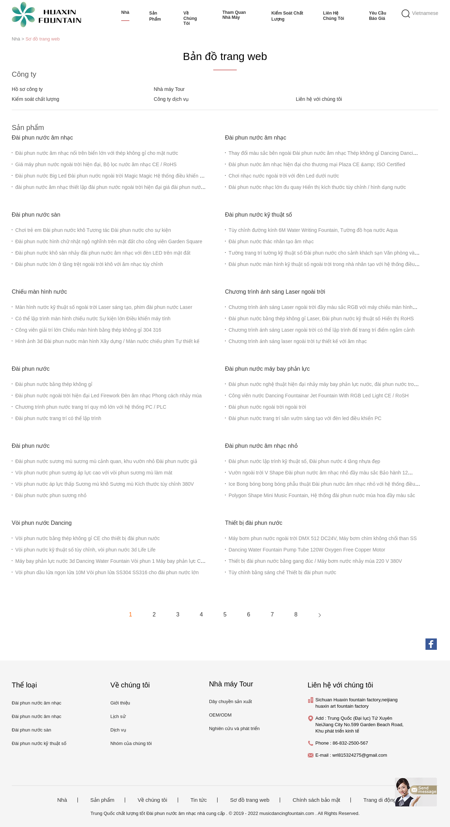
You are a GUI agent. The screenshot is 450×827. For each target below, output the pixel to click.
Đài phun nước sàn (36, 215)
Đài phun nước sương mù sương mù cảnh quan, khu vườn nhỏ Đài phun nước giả (106, 461)
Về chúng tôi (190, 18)
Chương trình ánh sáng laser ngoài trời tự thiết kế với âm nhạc (298, 341)
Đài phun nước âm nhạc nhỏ (261, 446)
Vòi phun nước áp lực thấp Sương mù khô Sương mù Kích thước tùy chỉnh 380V (104, 484)
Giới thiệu (120, 703)
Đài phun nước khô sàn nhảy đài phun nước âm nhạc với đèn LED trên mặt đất (103, 253)
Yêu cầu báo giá (377, 16)
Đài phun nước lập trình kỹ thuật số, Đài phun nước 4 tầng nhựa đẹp (304, 461)
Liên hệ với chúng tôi (319, 99)
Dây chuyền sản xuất (230, 701)
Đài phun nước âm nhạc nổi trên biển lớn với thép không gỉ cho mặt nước (96, 153)
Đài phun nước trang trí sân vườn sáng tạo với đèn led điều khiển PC (305, 418)
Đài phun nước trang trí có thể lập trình (58, 418)
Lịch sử (117, 716)
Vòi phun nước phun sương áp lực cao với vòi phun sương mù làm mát (93, 472)
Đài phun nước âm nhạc (42, 138)
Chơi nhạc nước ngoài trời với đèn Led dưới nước (284, 176)
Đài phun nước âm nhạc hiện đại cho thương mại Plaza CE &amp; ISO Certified (317, 164)
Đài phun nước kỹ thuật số (258, 215)
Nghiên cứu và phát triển (234, 728)
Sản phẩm (155, 16)
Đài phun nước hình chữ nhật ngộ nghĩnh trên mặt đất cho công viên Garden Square (108, 241)
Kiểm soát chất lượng (287, 16)
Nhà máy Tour (169, 89)
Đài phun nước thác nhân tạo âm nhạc (271, 241)
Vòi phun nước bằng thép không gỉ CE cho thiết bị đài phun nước (87, 538)
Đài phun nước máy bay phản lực (267, 369)
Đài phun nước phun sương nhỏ (50, 495)
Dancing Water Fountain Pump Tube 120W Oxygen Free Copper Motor (307, 550)
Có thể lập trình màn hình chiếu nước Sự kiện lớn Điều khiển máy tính (93, 318)
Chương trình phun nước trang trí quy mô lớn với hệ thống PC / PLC (90, 407)
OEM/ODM (220, 715)
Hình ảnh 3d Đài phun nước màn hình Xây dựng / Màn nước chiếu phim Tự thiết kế (107, 341)
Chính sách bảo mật (316, 800)
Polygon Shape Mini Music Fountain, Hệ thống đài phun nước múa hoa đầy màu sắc (322, 495)
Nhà (125, 12)
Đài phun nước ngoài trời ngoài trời (267, 407)
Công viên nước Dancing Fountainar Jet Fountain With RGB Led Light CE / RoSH (319, 395)
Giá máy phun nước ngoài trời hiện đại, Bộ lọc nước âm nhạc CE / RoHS (96, 164)
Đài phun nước (30, 369)
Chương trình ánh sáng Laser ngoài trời (275, 292)
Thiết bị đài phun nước (253, 523)
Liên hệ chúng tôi (333, 16)
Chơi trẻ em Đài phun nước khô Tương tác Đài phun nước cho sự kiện (93, 230)
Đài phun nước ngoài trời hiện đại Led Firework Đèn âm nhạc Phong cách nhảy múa (108, 395)
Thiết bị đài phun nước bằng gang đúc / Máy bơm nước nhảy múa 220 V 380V (315, 561)
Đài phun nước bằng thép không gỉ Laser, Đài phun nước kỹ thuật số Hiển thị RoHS (321, 318)
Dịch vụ (118, 730)
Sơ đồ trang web (43, 39)
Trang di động (379, 800)
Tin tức (199, 800)
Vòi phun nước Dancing (42, 523)
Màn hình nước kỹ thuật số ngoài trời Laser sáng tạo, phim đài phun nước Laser (103, 307)
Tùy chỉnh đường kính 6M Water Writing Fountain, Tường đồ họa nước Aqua (313, 230)
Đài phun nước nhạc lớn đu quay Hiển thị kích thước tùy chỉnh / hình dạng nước (317, 187)
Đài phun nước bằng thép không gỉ (53, 384)
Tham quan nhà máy (234, 15)
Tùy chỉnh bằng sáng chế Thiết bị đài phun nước (282, 572)
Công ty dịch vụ (171, 99)
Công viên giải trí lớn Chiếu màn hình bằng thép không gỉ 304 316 (88, 330)
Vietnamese (425, 13)
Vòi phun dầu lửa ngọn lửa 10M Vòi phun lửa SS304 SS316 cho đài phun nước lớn (107, 572)
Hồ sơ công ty (27, 89)
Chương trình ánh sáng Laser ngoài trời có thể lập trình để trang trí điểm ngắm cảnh (321, 330)
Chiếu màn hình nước (39, 292)
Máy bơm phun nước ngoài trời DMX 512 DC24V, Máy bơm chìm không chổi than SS (323, 538)
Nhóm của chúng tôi (130, 743)
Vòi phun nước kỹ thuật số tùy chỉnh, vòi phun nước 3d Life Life (85, 550)
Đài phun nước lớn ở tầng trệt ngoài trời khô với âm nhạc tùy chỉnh (89, 264)
